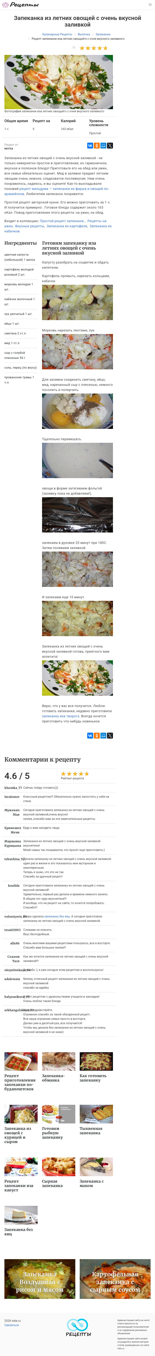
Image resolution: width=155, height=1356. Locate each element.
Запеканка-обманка (53, 1077)
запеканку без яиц (57, 916)
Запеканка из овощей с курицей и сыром (17, 1135)
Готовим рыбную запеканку (52, 1133)
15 (73, 47)
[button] (150, 5)
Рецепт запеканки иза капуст (18, 1185)
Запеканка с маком (92, 1183)
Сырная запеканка (52, 1183)
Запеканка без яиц (18, 1231)
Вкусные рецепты (29, 226)
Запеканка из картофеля (67, 226)
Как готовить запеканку (93, 1077)
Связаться (11, 1325)
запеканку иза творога (60, 716)
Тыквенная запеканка (91, 1130)
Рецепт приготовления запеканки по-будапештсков (20, 1082)
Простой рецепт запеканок (62, 221)
